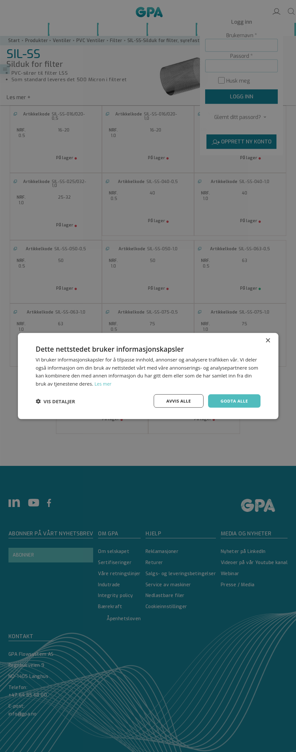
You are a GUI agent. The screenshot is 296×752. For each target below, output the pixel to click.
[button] (55, 401)
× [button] (267, 339)
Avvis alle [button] (175, 401)
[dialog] (148, 376)
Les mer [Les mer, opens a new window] (103, 383)
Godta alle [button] (233, 401)
